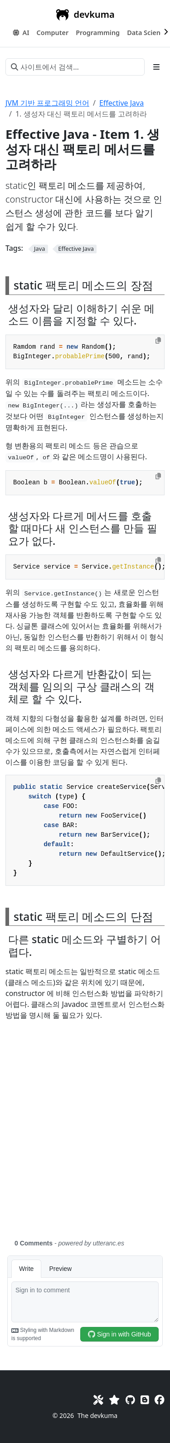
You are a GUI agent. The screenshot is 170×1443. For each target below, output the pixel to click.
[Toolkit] (98, 1399)
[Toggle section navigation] (156, 67)
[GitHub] (130, 1399)
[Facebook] (160, 1399)
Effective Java (121, 103)
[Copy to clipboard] (158, 340)
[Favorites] (114, 1399)
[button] (53, 32)
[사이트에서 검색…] (75, 67)
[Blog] (145, 1399)
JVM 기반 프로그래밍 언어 (47, 103)
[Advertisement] (85, 1135)
